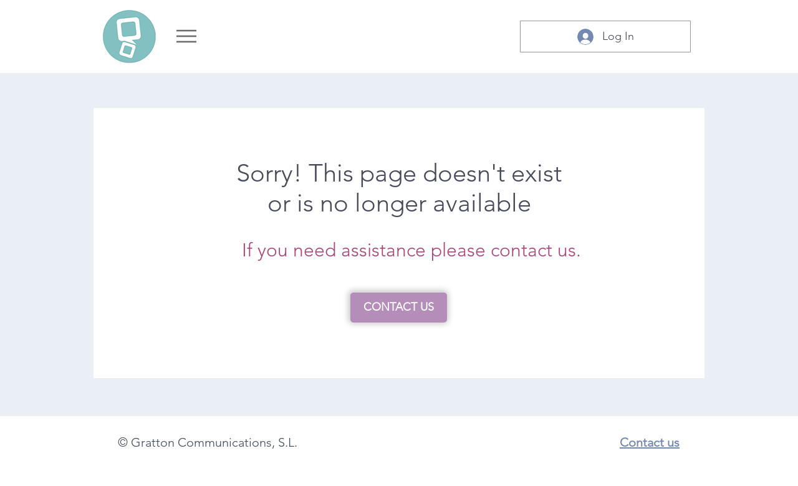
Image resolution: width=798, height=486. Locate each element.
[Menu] (186, 36)
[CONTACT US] (398, 308)
